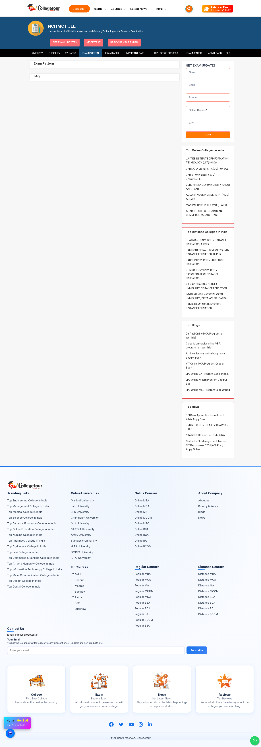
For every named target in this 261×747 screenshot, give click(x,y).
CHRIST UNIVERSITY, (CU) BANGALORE (200, 176)
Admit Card (215, 53)
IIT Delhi (76, 574)
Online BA (141, 540)
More (159, 8)
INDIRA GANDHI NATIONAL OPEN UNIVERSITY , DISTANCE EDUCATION (206, 296)
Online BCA (142, 534)
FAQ (228, 53)
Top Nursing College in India (24, 534)
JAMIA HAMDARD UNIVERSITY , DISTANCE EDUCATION (204, 306)
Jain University (80, 506)
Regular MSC (143, 596)
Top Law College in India (22, 552)
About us (203, 500)
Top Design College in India (24, 580)
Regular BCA (142, 608)
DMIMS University (82, 552)
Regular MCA (143, 579)
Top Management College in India (28, 506)
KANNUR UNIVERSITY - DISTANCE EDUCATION (205, 262)
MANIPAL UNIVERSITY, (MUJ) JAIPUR (207, 205)
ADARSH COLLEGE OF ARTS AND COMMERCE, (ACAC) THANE (204, 213)
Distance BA (205, 608)
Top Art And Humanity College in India (31, 563)
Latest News (138, 8)
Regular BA (141, 614)
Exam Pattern (90, 53)
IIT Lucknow (78, 608)
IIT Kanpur (77, 580)
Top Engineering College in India (27, 500)
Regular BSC (142, 625)
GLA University (80, 523)
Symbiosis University (84, 540)
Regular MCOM (144, 591)
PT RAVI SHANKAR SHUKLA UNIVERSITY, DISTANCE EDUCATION (206, 286)
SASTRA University (82, 529)
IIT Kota (75, 603)
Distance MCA (207, 579)
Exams (98, 8)
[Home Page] (43, 8)
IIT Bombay (78, 591)
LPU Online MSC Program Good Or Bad (208, 389)
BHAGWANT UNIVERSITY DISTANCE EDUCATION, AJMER (206, 242)
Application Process (166, 53)
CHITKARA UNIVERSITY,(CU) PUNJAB (207, 168)
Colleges (78, 8)
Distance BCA (206, 602)
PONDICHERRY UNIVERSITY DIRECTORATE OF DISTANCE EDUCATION (202, 274)
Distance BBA (206, 596)
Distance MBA (207, 573)
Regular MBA (143, 573)
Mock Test (94, 42)
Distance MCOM (208, 591)
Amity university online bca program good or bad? (206, 355)
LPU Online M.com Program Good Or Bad (206, 381)
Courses (116, 8)
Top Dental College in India (23, 586)
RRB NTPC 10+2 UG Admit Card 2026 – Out (207, 427)
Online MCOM (143, 517)
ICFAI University (81, 557)
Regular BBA (142, 602)
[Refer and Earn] (217, 9)
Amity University (81, 534)
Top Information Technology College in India (34, 569)
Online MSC (142, 523)
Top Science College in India (24, 517)
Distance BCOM (208, 614)
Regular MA (142, 585)
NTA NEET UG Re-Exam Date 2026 (205, 435)
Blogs (201, 511)
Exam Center (194, 53)
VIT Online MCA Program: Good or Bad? (205, 365)
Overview (38, 53)
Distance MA (206, 585)
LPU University (80, 511)
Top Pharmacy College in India (26, 540)
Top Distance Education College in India (32, 523)
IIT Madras (77, 585)
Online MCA (142, 506)
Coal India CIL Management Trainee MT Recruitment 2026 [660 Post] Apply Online (206, 445)
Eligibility (54, 53)
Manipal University (82, 500)
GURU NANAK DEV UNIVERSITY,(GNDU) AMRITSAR (208, 186)
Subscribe (196, 650)
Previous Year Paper (124, 42)
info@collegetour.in (26, 634)
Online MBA (142, 500)
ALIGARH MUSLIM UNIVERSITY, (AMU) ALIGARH (207, 196)
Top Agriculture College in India (26, 546)
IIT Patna (76, 597)
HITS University (80, 546)
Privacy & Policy (208, 506)
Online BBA (142, 529)
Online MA (141, 511)
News (201, 517)
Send (208, 134)
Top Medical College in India (24, 511)
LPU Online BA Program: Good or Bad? (207, 373)
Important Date (135, 53)
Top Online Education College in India (30, 529)
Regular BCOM (144, 619)
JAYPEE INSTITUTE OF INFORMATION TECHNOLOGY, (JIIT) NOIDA (207, 160)
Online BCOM (143, 546)
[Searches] (189, 8)
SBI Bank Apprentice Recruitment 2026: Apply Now (205, 417)
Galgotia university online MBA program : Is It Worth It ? (203, 345)
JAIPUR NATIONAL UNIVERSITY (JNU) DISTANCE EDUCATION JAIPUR (207, 252)
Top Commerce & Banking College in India (33, 557)
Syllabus (70, 53)
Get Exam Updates (65, 42)
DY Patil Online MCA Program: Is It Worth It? (205, 335)
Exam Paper (112, 53)
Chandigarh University (85, 517)
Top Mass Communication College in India (33, 575)
